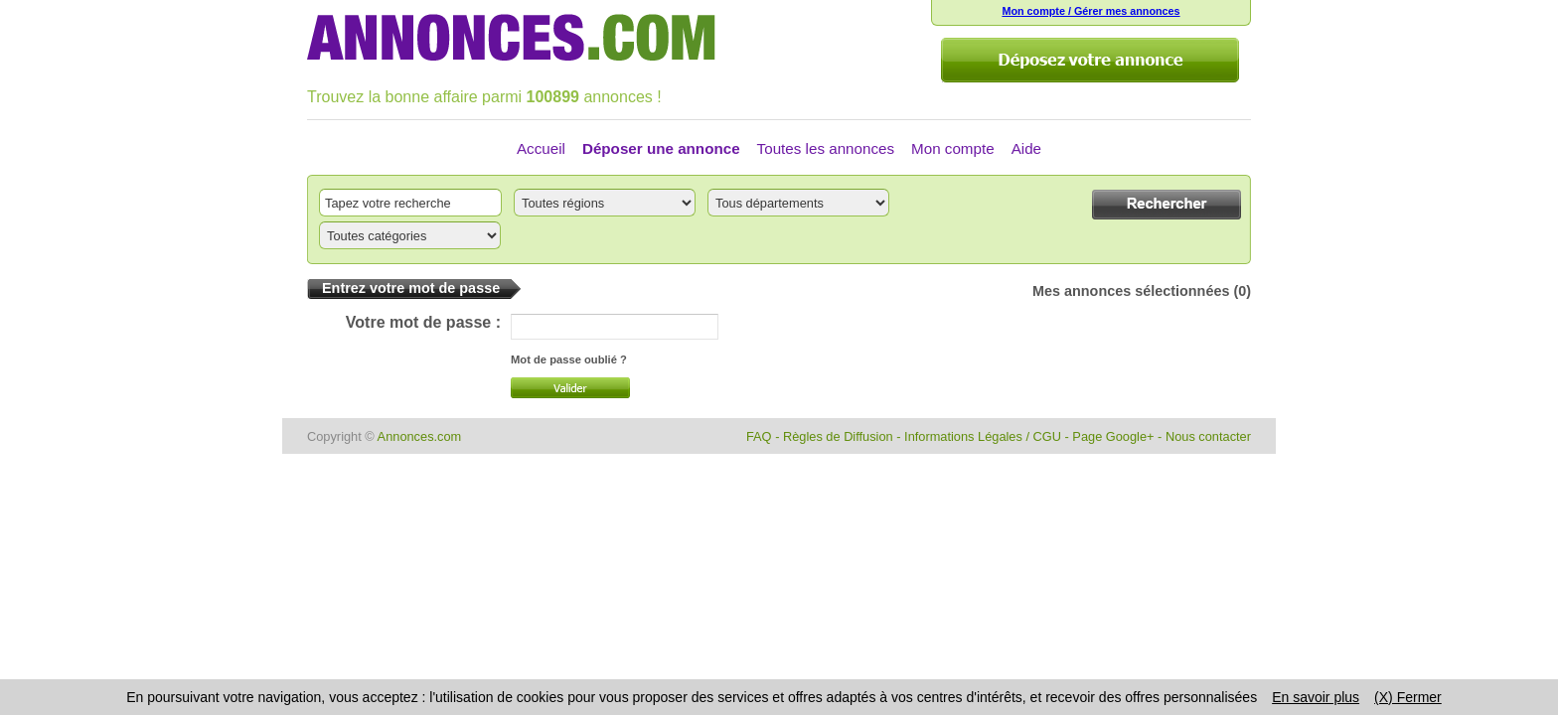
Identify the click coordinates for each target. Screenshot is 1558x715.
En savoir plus (1315, 697)
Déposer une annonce (661, 148)
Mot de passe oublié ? (569, 359)
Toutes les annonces (825, 148)
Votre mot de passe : (423, 322)
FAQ (759, 436)
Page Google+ (1113, 436)
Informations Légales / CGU (982, 436)
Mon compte (953, 148)
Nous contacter (1208, 436)
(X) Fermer (1408, 697)
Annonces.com (420, 436)
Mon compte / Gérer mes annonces (1090, 11)
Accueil (541, 148)
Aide (1026, 148)
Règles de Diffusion (838, 436)
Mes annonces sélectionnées (1130, 291)
